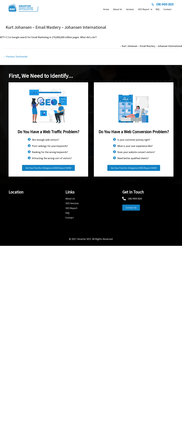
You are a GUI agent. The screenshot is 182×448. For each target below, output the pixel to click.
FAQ (157, 9)
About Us (117, 9)
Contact (167, 9)
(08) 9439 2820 (135, 198)
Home (106, 9)
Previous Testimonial (16, 56)
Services (130, 9)
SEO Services (72, 203)
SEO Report (143, 9)
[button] (151, 9)
